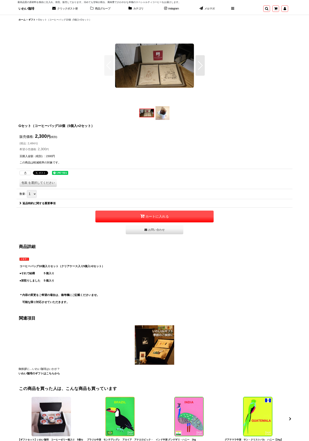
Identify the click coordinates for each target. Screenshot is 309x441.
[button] (232, 9)
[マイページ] (284, 9)
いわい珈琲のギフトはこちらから (39, 373)
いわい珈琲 (26, 8)
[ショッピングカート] (275, 9)
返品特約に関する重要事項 (38, 203)
